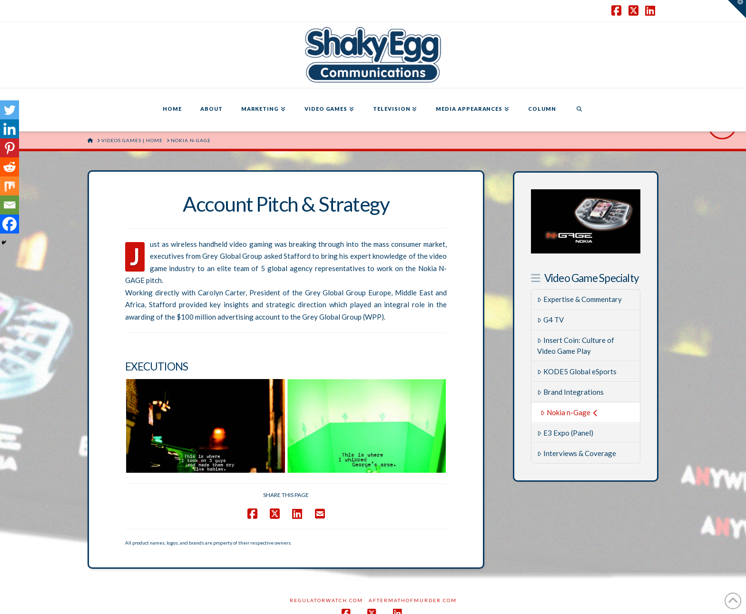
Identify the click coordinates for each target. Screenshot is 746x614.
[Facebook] (9, 224)
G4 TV (550, 319)
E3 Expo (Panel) (565, 433)
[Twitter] (9, 109)
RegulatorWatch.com (326, 552)
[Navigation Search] (579, 109)
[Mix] (9, 185)
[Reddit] (9, 166)
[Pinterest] (9, 147)
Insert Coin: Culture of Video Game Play (575, 345)
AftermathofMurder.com (413, 552)
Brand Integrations (570, 392)
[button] (737, 9)
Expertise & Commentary (579, 299)
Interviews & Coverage (576, 453)
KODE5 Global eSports (577, 371)
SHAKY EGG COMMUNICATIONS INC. (405, 600)
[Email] (9, 204)
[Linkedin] (9, 128)
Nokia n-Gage (569, 412)
